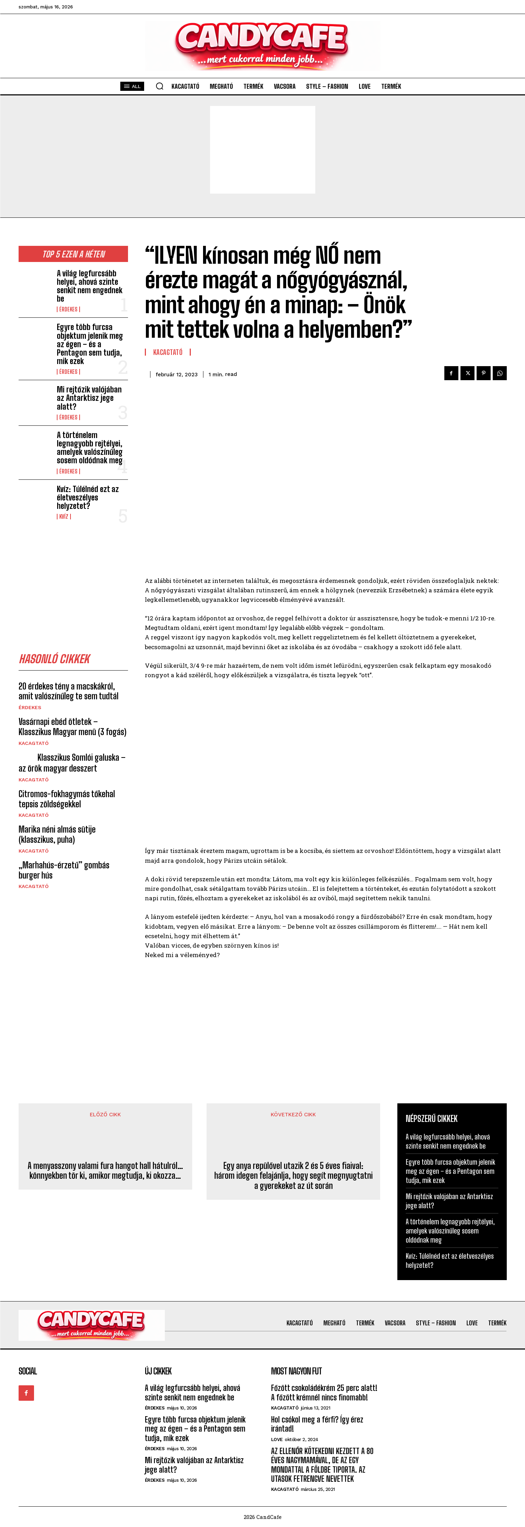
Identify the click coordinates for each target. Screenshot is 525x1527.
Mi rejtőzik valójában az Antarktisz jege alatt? (89, 398)
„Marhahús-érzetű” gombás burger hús (64, 870)
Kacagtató (34, 743)
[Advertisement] (262, 150)
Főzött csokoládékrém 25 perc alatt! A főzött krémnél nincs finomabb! (324, 1392)
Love (277, 1439)
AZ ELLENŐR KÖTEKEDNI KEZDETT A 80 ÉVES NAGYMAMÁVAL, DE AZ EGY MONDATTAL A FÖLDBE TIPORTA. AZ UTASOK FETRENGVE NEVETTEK (322, 1465)
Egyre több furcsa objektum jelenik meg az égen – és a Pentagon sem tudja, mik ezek (90, 344)
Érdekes (68, 309)
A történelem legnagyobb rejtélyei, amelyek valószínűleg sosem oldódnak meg (90, 447)
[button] (159, 86)
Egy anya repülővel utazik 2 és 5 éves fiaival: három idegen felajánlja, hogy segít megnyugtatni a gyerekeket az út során (293, 1176)
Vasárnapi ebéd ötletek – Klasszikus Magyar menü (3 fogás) (72, 727)
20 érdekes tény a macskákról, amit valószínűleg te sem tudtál (69, 691)
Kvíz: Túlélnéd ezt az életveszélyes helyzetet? (88, 497)
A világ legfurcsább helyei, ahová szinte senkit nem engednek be (89, 286)
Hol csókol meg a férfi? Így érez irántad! (317, 1424)
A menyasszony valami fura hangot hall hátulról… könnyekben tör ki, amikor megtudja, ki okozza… (105, 1171)
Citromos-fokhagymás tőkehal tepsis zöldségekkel (67, 799)
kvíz (63, 516)
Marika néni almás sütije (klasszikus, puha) (57, 834)
